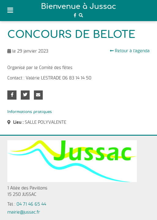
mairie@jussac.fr (23, 212)
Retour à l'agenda (130, 51)
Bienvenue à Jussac (78, 6)
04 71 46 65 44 (31, 204)
